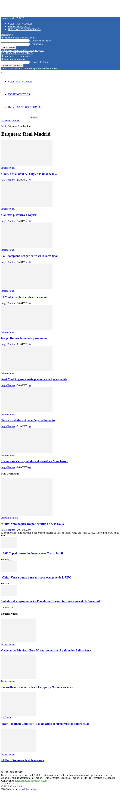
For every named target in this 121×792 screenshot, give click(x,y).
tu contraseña (36, 44)
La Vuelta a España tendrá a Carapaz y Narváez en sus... (37, 687)
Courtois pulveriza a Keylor (19, 215)
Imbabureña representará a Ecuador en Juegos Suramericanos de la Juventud (50, 601)
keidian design (29, 789)
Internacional (8, 167)
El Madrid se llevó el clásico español (24, 297)
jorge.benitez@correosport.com (31, 780)
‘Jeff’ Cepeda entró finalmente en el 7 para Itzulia (32, 553)
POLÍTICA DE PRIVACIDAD (17, 53)
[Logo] (1, 71)
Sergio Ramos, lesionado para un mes (24, 338)
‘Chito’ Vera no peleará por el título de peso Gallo (32, 523)
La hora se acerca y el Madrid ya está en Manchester (34, 461)
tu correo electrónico (39, 62)
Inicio (4, 126)
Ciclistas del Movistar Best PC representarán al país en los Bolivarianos (46, 650)
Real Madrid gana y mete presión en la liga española (34, 379)
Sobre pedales (8, 644)
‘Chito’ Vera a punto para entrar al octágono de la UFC (36, 577)
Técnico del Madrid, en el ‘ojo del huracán (28, 420)
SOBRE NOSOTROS (19, 26)
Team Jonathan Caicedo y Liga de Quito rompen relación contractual (45, 723)
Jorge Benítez (8, 180)
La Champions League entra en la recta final (29, 256)
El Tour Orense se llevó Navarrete (22, 760)
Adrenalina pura (9, 517)
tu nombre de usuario (40, 40)
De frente (6, 717)
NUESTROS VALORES (20, 23)
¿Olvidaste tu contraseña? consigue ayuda (22, 50)
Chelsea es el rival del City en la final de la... (29, 174)
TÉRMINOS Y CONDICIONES (24, 29)
